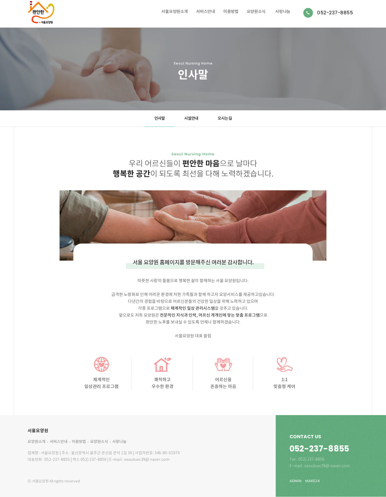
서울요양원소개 (174, 11)
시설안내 (191, 118)
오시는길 (225, 118)
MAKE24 (312, 480)
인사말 (159, 118)
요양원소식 (256, 11)
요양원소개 (36, 441)
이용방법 (230, 11)
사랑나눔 (282, 11)
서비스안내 (205, 11)
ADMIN (296, 480)
